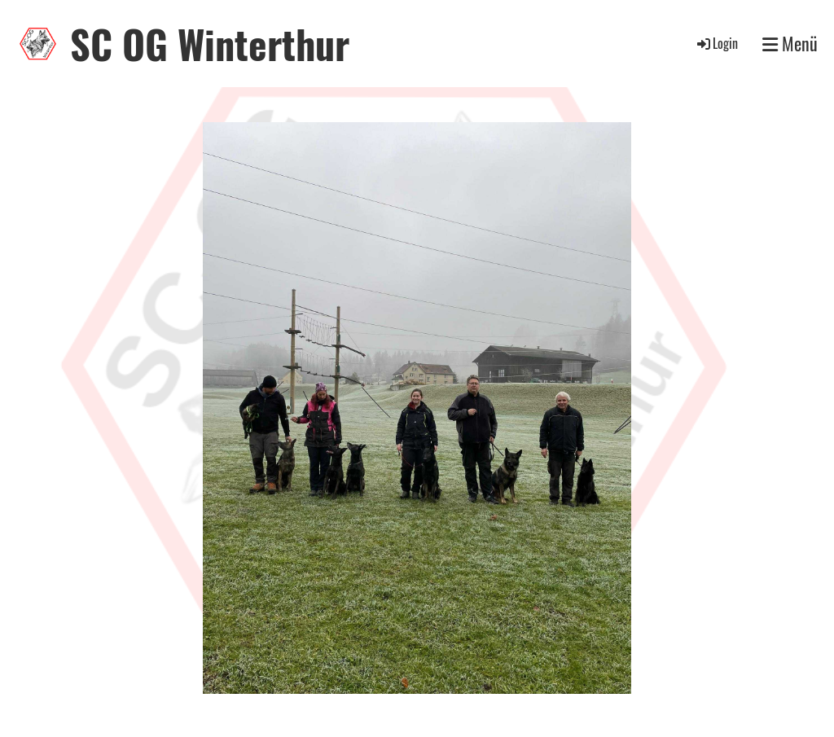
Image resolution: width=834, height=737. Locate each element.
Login (716, 43)
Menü (790, 43)
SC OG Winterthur (209, 43)
